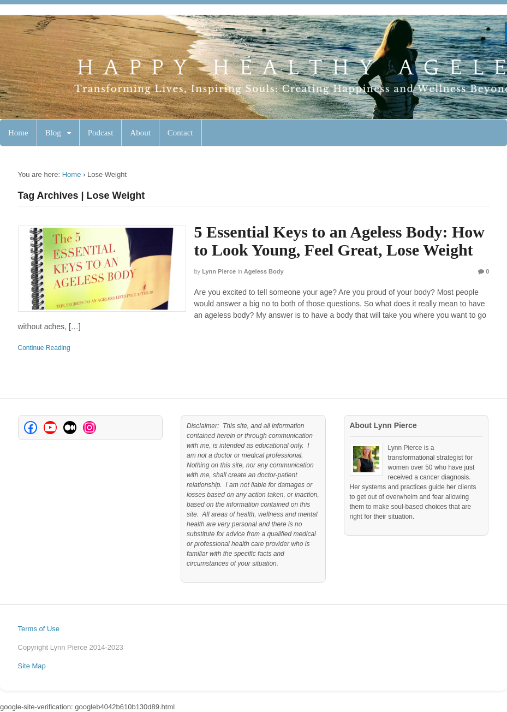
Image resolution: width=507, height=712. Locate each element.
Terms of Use (39, 629)
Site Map (32, 666)
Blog (53, 132)
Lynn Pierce (219, 271)
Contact (180, 132)
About (140, 132)
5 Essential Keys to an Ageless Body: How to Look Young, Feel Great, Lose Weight (339, 241)
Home (18, 132)
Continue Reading (44, 348)
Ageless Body (264, 271)
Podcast (101, 132)
